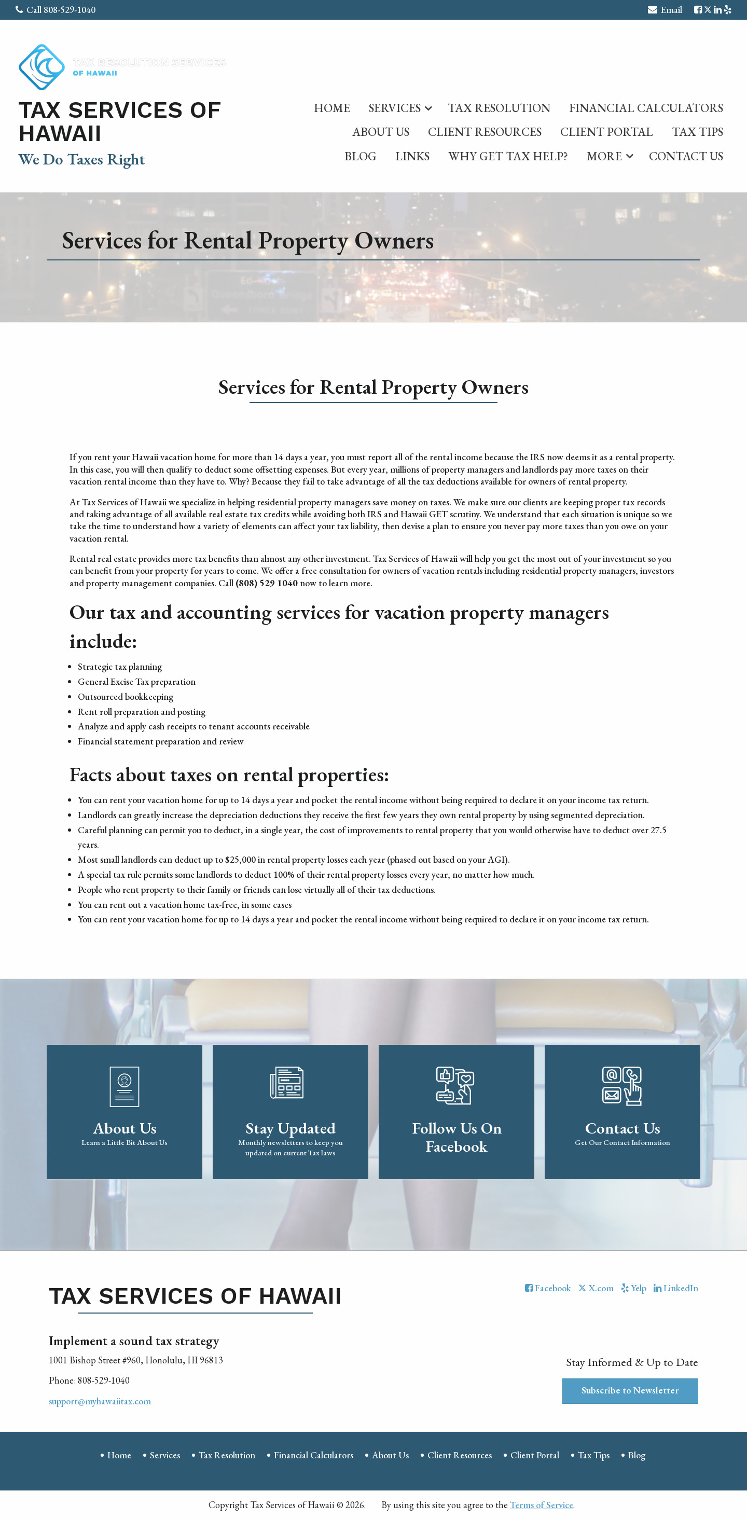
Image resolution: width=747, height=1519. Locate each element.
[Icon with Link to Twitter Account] (708, 10)
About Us (380, 132)
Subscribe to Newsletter (630, 1390)
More (604, 156)
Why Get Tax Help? (508, 156)
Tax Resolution (499, 108)
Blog (360, 156)
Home (332, 108)
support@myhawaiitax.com (100, 1401)
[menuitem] (332, 106)
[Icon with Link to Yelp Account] (727, 10)
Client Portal (606, 132)
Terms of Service (541, 1505)
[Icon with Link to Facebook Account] (698, 10)
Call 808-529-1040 (55, 10)
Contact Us (686, 156)
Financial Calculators (646, 108)
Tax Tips (697, 132)
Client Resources (485, 132)
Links (412, 156)
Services (395, 108)
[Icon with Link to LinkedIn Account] (718, 10)
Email (665, 11)
